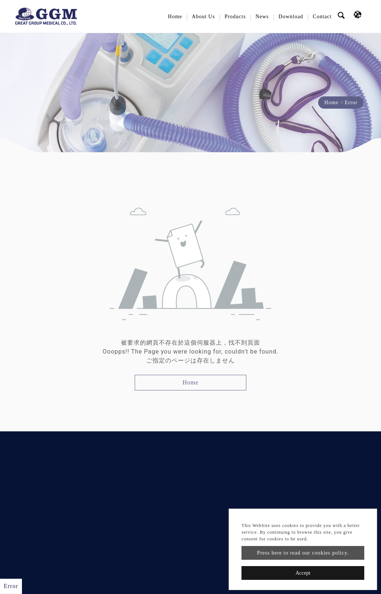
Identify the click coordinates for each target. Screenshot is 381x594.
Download (291, 16)
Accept (302, 573)
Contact (322, 16)
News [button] (262, 16)
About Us (203, 16)
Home (175, 16)
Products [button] (235, 16)
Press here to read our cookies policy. (303, 553)
